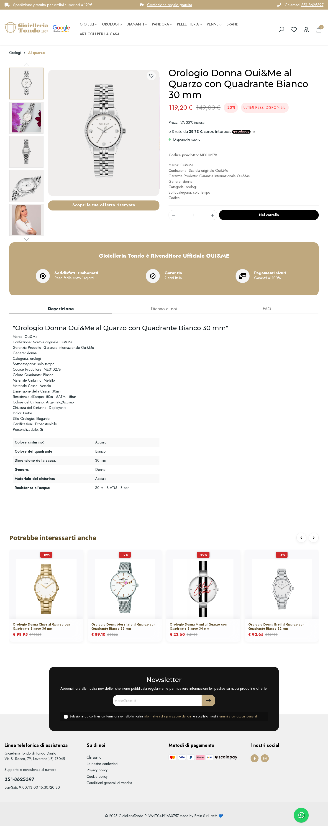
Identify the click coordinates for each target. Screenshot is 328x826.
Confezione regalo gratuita (169, 5)
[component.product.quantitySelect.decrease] (173, 215)
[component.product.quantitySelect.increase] (213, 215)
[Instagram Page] (265, 758)
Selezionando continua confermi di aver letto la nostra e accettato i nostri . (164, 716)
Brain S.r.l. (202, 815)
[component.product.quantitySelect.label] (193, 215)
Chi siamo (94, 757)
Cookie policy (97, 776)
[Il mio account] (306, 29)
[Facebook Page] (255, 758)
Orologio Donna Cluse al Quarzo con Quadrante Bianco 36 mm (41, 626)
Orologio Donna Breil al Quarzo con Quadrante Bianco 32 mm (276, 626)
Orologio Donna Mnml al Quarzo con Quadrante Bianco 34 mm (198, 626)
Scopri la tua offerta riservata (103, 205)
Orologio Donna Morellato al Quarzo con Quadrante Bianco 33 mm (123, 626)
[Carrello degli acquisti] (318, 29)
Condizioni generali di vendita (109, 782)
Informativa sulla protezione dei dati (168, 716)
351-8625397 (312, 5)
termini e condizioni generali (238, 716)
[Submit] (208, 700)
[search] (281, 29)
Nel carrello (269, 215)
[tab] (60, 309)
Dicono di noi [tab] (164, 309)
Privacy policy (97, 770)
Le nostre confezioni (102, 763)
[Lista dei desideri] (293, 29)
